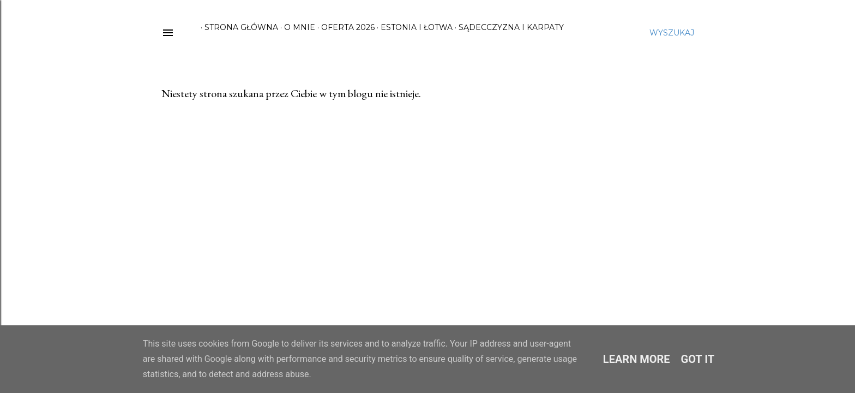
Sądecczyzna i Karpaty (507, 27)
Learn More (636, 359)
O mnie (295, 27)
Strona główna (237, 27)
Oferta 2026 (344, 27)
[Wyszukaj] (671, 33)
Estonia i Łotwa (413, 27)
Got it (698, 359)
